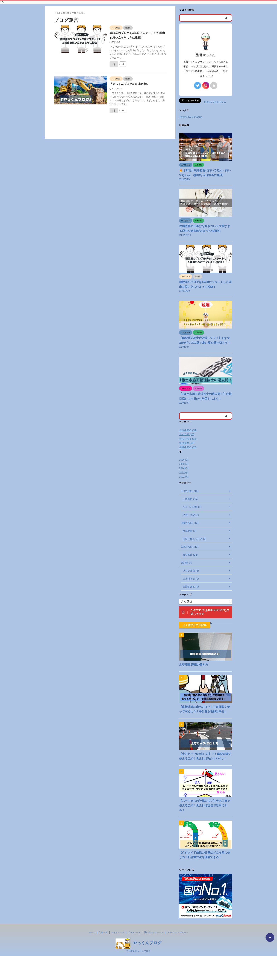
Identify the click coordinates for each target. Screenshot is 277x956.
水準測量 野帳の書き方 (193, 664)
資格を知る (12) (188, 438)
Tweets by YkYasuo (190, 116)
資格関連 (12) (186, 442)
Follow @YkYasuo (215, 102)
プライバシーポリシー (177, 932)
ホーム (92, 932)
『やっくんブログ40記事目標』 (129, 83)
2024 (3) (183, 468)
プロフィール (134, 932)
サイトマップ (117, 932)
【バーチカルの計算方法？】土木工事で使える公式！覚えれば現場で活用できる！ (204, 805)
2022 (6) (183, 476)
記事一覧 (103, 932)
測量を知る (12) (188, 447)
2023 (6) (183, 472)
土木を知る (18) (188, 430)
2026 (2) (183, 459)
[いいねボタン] (114, 64)
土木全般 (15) (186, 434)
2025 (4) (183, 464)
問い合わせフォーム (153, 932)
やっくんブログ (147, 943)
